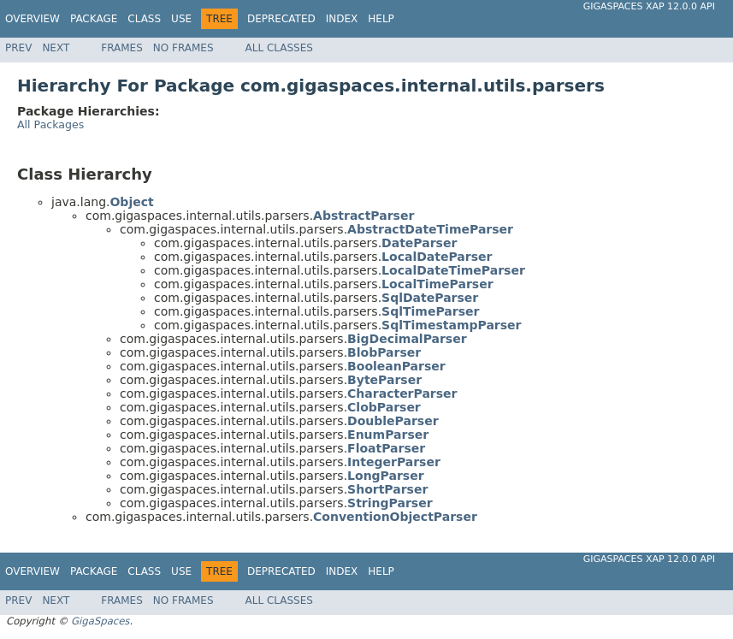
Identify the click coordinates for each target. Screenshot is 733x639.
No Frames (183, 48)
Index (342, 19)
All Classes (279, 48)
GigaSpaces (100, 621)
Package (93, 19)
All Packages (50, 124)
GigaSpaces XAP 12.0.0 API (649, 6)
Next (55, 48)
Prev (18, 48)
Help (381, 19)
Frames (122, 48)
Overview (32, 19)
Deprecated (281, 19)
